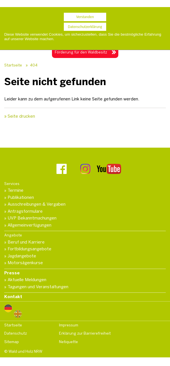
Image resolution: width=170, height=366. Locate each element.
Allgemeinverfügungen (29, 225)
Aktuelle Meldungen (27, 279)
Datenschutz (15, 333)
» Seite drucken (19, 116)
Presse (12, 272)
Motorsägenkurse (25, 262)
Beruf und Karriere (26, 242)
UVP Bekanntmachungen (32, 218)
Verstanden (85, 16)
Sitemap (11, 342)
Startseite (13, 65)
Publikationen (21, 197)
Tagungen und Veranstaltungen (38, 286)
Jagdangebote (22, 256)
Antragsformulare (25, 211)
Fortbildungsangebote (29, 248)
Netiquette (68, 342)
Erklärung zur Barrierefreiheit (85, 333)
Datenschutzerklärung (85, 26)
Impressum (68, 325)
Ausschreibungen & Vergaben (37, 204)
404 (34, 65)
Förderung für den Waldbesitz (81, 52)
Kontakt (13, 296)
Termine (15, 190)
